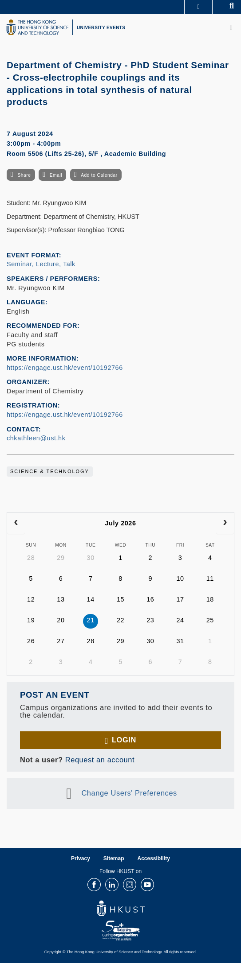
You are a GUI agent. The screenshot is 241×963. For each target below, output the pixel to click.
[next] (225, 523)
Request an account (99, 760)
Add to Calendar (99, 175)
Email (56, 175)
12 (31, 599)
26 (31, 641)
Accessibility (154, 858)
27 (60, 641)
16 (150, 599)
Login (124, 740)
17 (180, 599)
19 (31, 620)
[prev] (16, 523)
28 (31, 557)
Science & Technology (49, 471)
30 (91, 557)
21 (91, 620)
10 (180, 578)
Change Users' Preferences (129, 793)
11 (210, 578)
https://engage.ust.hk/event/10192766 (65, 367)
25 (210, 620)
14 (91, 599)
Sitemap (113, 858)
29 (60, 557)
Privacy (80, 858)
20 (60, 620)
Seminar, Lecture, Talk (41, 264)
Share (24, 175)
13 (60, 599)
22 (120, 620)
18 (210, 599)
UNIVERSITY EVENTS (101, 27)
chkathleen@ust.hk (36, 438)
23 (150, 620)
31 (180, 641)
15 (120, 599)
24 (180, 620)
